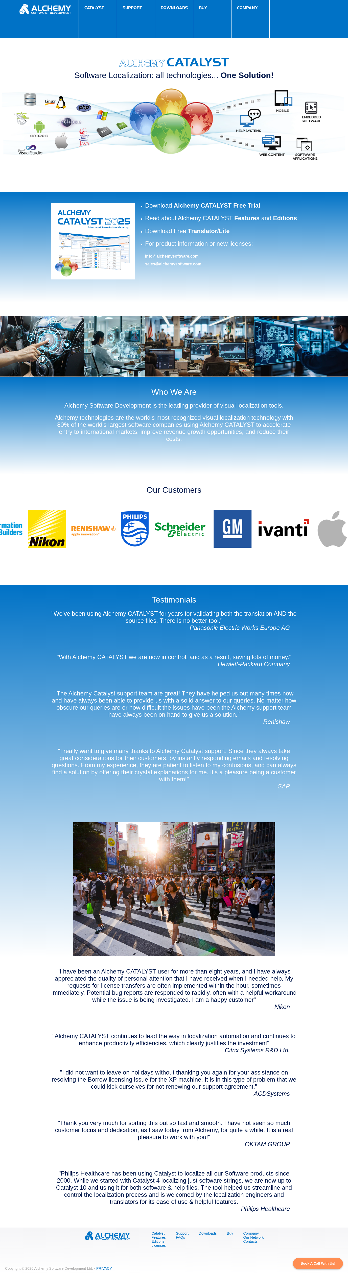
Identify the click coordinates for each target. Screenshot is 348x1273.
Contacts (250, 1241)
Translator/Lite (208, 231)
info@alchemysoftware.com (172, 256)
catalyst (94, 7)
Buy (230, 1233)
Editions (285, 218)
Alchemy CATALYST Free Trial (217, 205)
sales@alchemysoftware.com (173, 264)
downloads (174, 7)
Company (251, 1233)
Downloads (208, 1233)
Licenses (158, 1245)
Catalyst (158, 1233)
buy (203, 7)
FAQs (180, 1237)
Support (182, 1233)
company (247, 7)
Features (247, 218)
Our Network (253, 1237)
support (132, 7)
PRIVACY (104, 1268)
